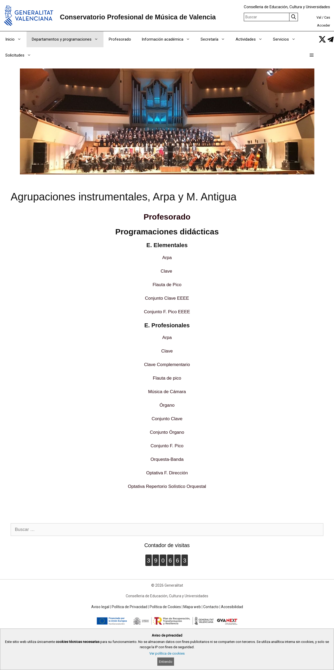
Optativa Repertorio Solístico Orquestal (167, 486)
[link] (322, 39)
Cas (327, 17)
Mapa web (192, 607)
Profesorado (120, 39)
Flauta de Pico (167, 284)
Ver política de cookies (167, 653)
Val (318, 17)
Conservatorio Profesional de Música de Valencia (138, 17)
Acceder (323, 25)
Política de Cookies (165, 607)
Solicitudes (20, 55)
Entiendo (165, 662)
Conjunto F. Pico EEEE (167, 311)
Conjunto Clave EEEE (167, 298)
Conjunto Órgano (167, 432)
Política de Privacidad (129, 607)
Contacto (211, 607)
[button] (311, 55)
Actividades (252, 39)
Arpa (167, 257)
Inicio (16, 39)
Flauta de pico (167, 378)
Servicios (287, 39)
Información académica (168, 39)
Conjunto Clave (166, 418)
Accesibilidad (232, 607)
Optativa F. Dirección (167, 472)
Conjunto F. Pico (167, 445)
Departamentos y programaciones (67, 39)
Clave (166, 271)
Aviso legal (100, 607)
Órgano (167, 405)
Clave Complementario (167, 364)
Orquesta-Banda (167, 459)
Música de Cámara (167, 391)
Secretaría (215, 39)
